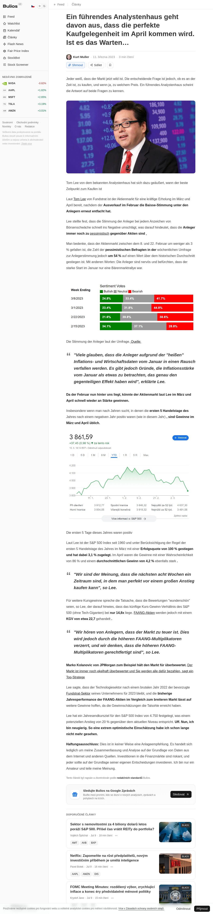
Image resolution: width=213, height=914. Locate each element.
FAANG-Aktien (144, 612)
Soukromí (7, 122)
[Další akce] (116, 835)
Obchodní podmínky (27, 122)
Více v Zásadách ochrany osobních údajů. (141, 908)
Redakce (29, 126)
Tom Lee (79, 199)
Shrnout (75, 65)
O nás (18, 126)
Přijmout (202, 908)
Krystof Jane (77, 898)
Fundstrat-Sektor (78, 693)
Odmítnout (183, 908)
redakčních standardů (129, 778)
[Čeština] (32, 6)
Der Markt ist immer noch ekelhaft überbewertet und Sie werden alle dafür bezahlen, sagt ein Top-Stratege (129, 671)
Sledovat (181, 794)
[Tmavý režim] (42, 6)
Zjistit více (26, 143)
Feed (59, 4)
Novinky (6, 126)
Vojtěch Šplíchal (79, 835)
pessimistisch (99, 233)
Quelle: (135, 341)
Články (76, 4)
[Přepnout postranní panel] (48, 457)
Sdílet (96, 65)
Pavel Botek (76, 866)
